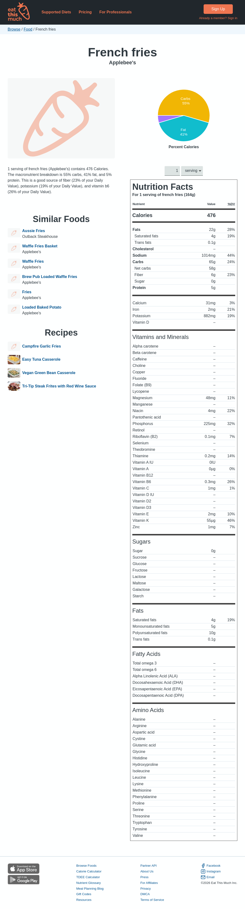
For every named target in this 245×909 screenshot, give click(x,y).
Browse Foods (86, 865)
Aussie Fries (33, 231)
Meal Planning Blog (90, 888)
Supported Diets (56, 12)
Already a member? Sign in (218, 18)
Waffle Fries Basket (39, 246)
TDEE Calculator (88, 877)
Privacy (145, 888)
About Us (147, 871)
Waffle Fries (33, 261)
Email (207, 877)
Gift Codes (83, 894)
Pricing (85, 12)
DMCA (145, 894)
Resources (83, 900)
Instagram (211, 871)
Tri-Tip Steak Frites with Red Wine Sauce (59, 386)
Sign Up (218, 9)
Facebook (210, 865)
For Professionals (115, 12)
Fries (26, 292)
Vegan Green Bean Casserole (48, 373)
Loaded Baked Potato (41, 307)
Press (144, 877)
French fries (122, 52)
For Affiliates (149, 882)
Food (28, 29)
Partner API (148, 865)
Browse (14, 29)
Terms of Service (152, 900)
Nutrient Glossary (88, 882)
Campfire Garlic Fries (41, 346)
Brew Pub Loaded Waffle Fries (49, 277)
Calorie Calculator (88, 871)
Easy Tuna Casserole (41, 360)
